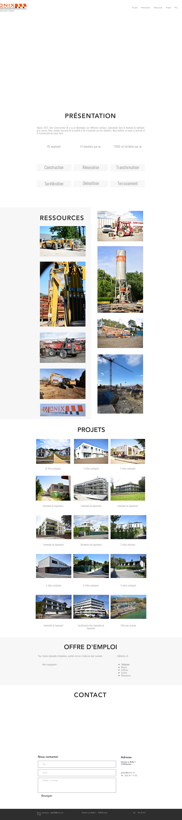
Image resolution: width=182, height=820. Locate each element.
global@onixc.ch (128, 772)
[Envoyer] (47, 796)
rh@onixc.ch (122, 656)
